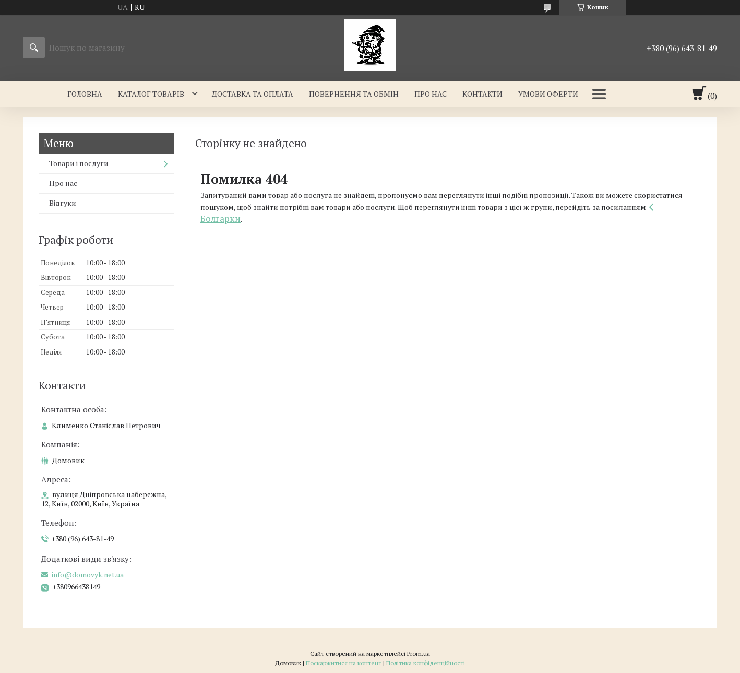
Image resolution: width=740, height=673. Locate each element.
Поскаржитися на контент (343, 663)
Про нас (430, 94)
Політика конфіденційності (425, 663)
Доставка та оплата (252, 94)
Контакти (482, 94)
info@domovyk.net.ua (88, 575)
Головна (84, 94)
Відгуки (62, 203)
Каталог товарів (151, 94)
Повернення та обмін (354, 94)
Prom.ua (418, 653)
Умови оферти (548, 94)
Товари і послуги (79, 163)
